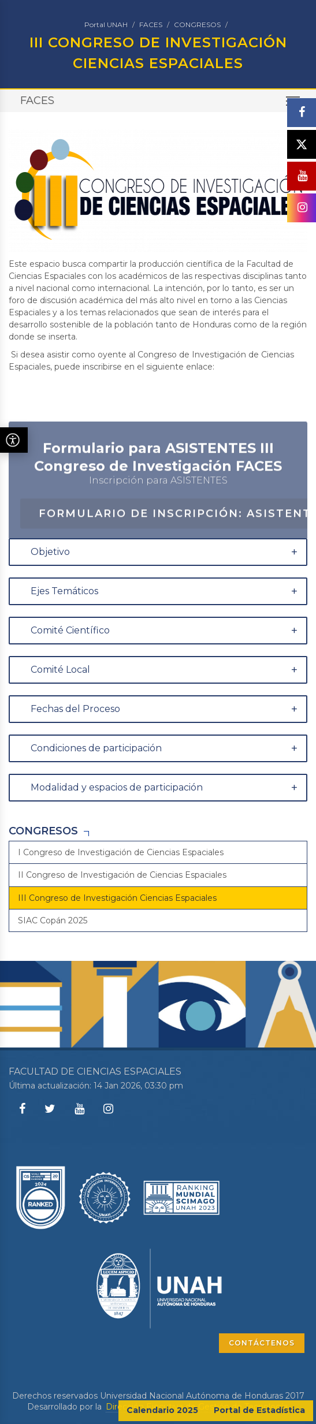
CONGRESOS (197, 24)
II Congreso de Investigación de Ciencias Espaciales (122, 875)
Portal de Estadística (259, 1410)
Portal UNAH (106, 24)
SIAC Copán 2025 (52, 920)
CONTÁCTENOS (262, 1343)
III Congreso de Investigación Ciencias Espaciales (117, 898)
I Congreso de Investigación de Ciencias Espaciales (121, 852)
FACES (150, 24)
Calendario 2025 (162, 1410)
